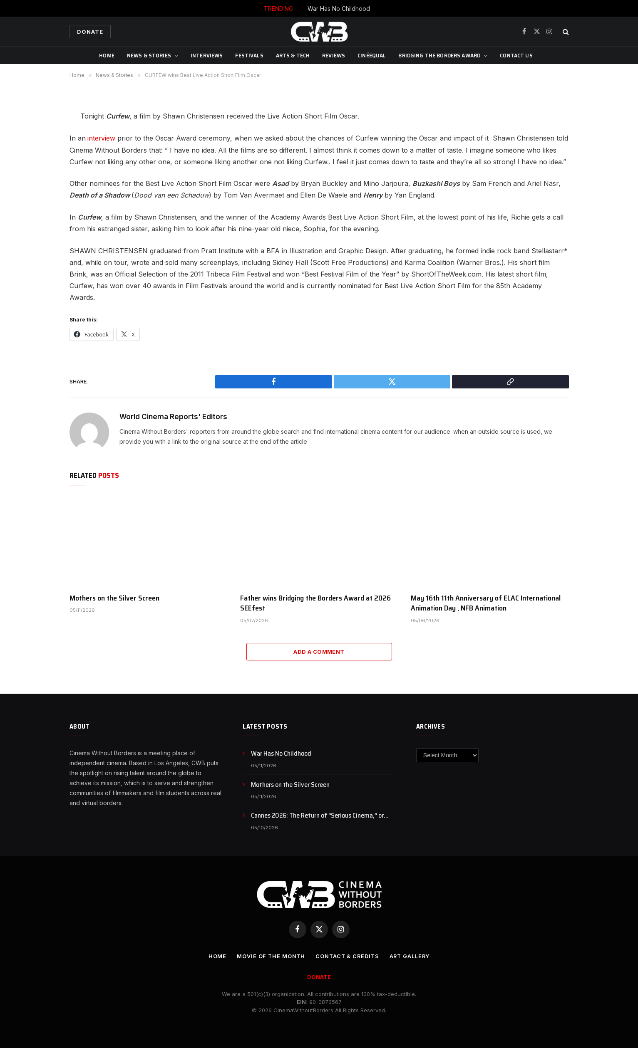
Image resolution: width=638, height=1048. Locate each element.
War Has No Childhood (339, 8)
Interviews (207, 55)
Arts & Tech (293, 55)
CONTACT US (516, 55)
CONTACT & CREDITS (347, 955)
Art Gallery (411, 955)
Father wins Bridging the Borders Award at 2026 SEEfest (315, 603)
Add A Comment (318, 651)
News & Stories (149, 55)
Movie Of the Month (269, 955)
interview (101, 138)
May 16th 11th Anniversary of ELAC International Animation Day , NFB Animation (486, 603)
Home (106, 55)
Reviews (333, 55)
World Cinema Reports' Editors (173, 416)
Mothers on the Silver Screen (114, 598)
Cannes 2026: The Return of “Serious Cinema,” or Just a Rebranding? (317, 815)
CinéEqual (371, 55)
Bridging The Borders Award (439, 55)
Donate (90, 31)
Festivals (249, 55)
